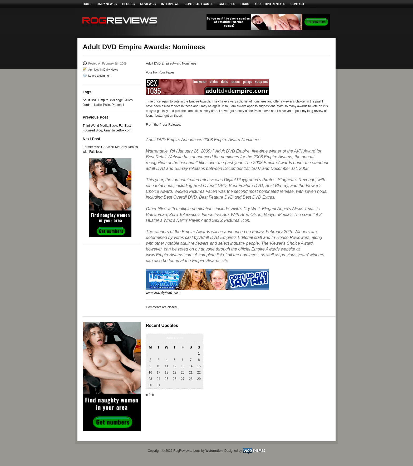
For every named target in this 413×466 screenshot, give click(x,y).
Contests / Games (199, 4)
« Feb (150, 395)
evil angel (117, 100)
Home (87, 4)
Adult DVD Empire (95, 100)
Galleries (227, 4)
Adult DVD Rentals (269, 4)
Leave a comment (99, 75)
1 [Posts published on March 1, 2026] (199, 353)
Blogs (128, 4)
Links (244, 4)
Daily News (107, 4)
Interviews (170, 4)
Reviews (148, 4)
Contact (297, 4)
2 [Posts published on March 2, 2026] (150, 360)
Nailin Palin (102, 105)
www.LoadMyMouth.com (163, 293)
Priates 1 (118, 105)
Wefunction (214, 451)
